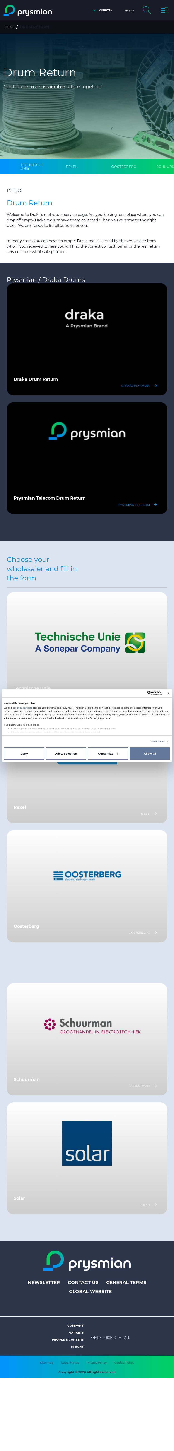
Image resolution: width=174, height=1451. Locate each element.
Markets (76, 1332)
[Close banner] (168, 693)
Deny (24, 753)
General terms (126, 1282)
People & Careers (68, 1339)
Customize (108, 753)
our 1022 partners (22, 708)
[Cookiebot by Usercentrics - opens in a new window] (142, 693)
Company (75, 1325)
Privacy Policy (97, 1362)
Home (9, 27)
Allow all (150, 753)
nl (126, 10)
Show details (157, 741)
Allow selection (66, 753)
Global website (90, 1291)
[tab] (35, 166)
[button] (101, 10)
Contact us (83, 1282)
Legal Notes (70, 1362)
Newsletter (44, 1282)
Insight (77, 1346)
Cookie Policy (124, 1362)
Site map (46, 1362)
